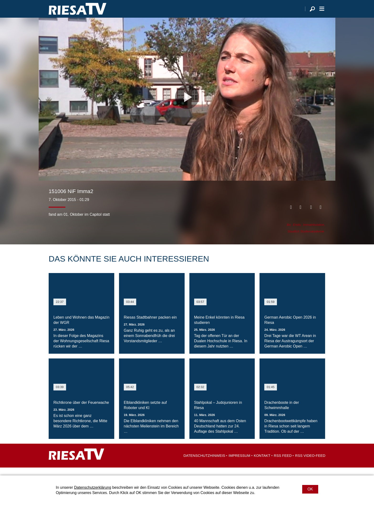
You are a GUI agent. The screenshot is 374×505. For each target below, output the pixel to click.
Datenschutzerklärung (92, 487)
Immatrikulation (313, 232)
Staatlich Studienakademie (305, 239)
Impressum (239, 463)
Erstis (297, 232)
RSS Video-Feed (310, 463)
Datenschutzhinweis (204, 463)
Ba (289, 232)
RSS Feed (283, 463)
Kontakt (262, 463)
